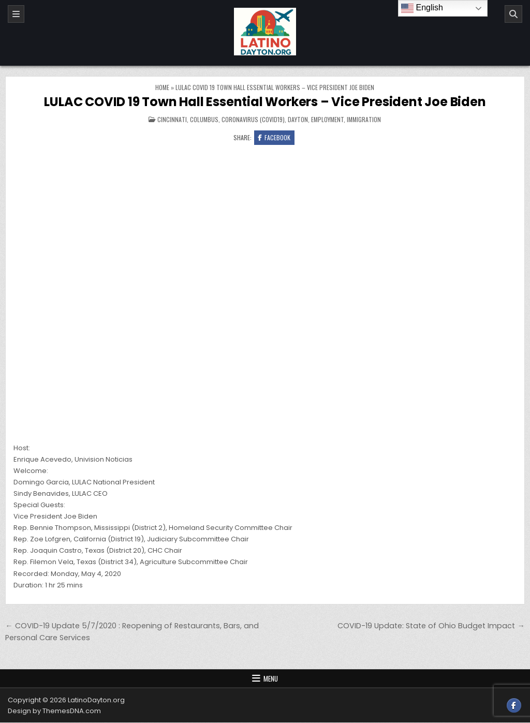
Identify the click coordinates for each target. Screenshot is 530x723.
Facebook (274, 137)
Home (162, 87)
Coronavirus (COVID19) (253, 119)
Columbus (204, 119)
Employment (327, 119)
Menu (270, 679)
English (422, 8)
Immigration (364, 119)
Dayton (298, 119)
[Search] (513, 14)
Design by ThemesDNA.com (54, 711)
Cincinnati (172, 119)
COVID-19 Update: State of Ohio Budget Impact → (430, 626)
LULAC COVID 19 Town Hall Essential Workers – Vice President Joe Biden (264, 101)
